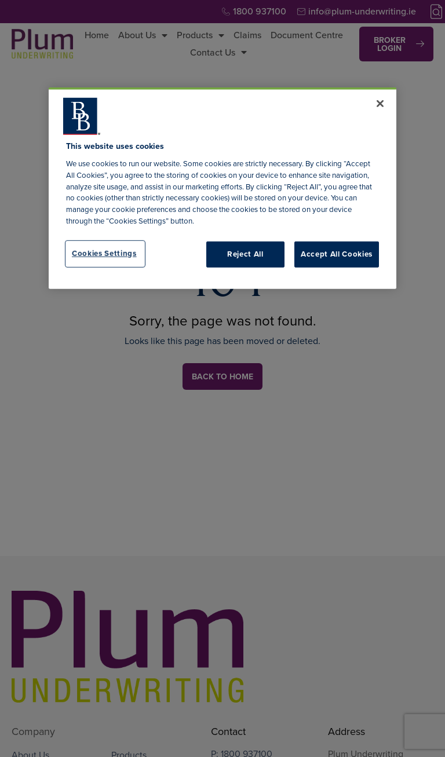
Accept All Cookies (337, 253)
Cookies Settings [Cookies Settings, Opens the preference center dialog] (104, 253)
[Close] (380, 103)
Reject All (245, 253)
